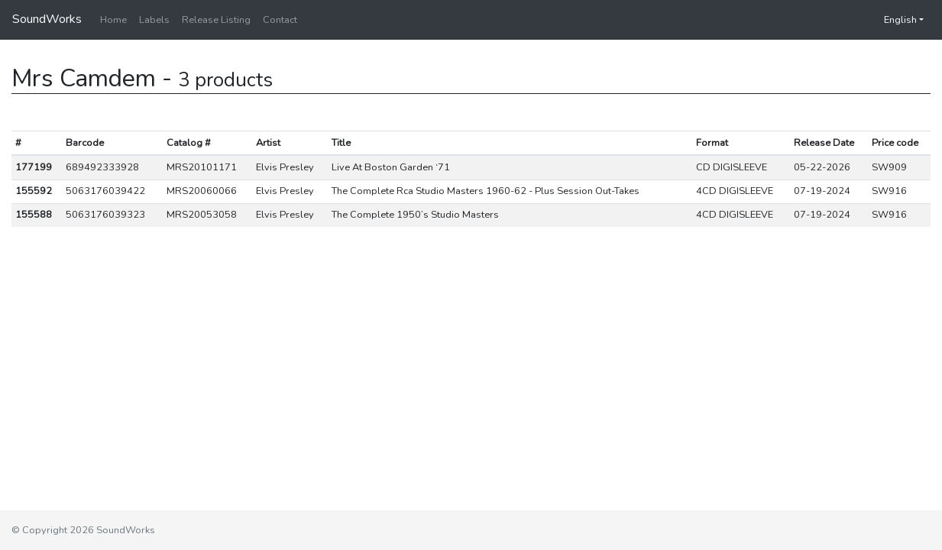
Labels (154, 20)
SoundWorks (47, 19)
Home (113, 20)
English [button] (893, 20)
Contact (280, 20)
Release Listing (216, 20)
